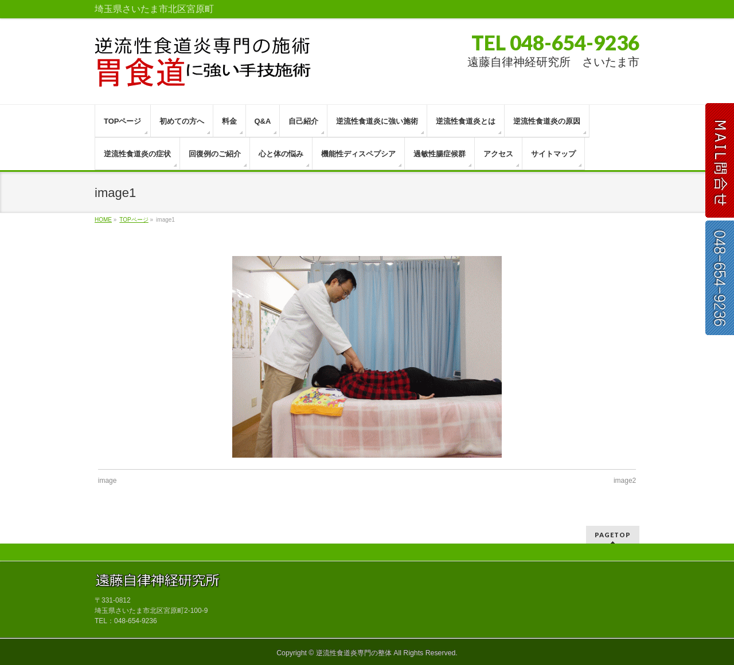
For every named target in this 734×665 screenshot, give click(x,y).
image (107, 481)
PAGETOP (613, 534)
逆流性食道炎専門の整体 (354, 653)
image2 (625, 481)
